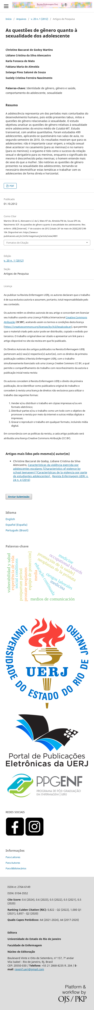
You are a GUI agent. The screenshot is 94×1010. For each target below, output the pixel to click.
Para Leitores (13, 857)
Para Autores (13, 862)
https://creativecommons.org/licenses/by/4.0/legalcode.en (38, 326)
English (10, 519)
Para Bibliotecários (16, 868)
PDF (11, 186)
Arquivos (21, 19)
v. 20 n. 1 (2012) (39, 19)
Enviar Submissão (18, 496)
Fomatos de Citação (17, 242)
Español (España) (16, 524)
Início (9, 19)
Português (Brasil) (17, 530)
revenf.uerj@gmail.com (29, 969)
